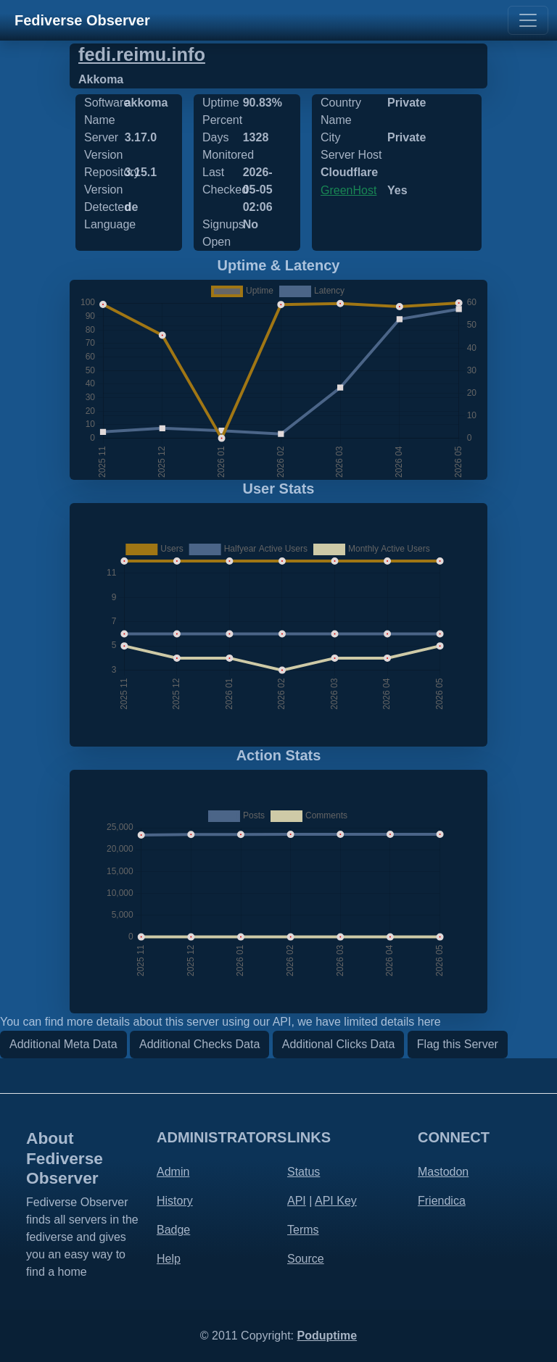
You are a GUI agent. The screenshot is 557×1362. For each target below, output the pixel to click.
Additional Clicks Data (338, 1044)
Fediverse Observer (82, 20)
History (175, 1201)
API (296, 1201)
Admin (173, 1172)
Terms (303, 1230)
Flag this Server (457, 1044)
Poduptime (327, 1335)
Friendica (442, 1201)
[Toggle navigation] (528, 20)
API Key (336, 1201)
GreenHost (348, 190)
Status (303, 1172)
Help (169, 1259)
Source (305, 1259)
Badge (173, 1230)
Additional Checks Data (199, 1044)
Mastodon (443, 1172)
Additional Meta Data (63, 1044)
